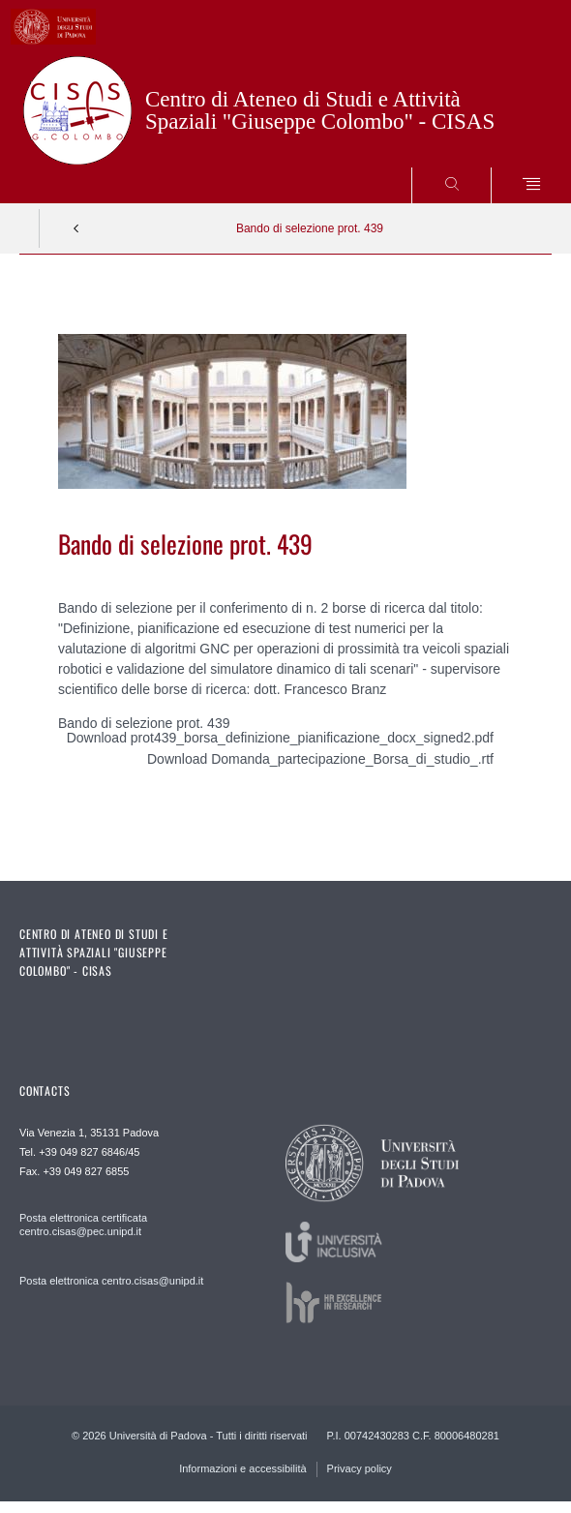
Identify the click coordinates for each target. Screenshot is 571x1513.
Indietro (76, 228)
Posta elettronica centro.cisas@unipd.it (111, 1280)
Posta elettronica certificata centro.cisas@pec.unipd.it (83, 1224)
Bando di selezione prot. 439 (309, 228)
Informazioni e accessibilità (242, 1468)
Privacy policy (359, 1468)
